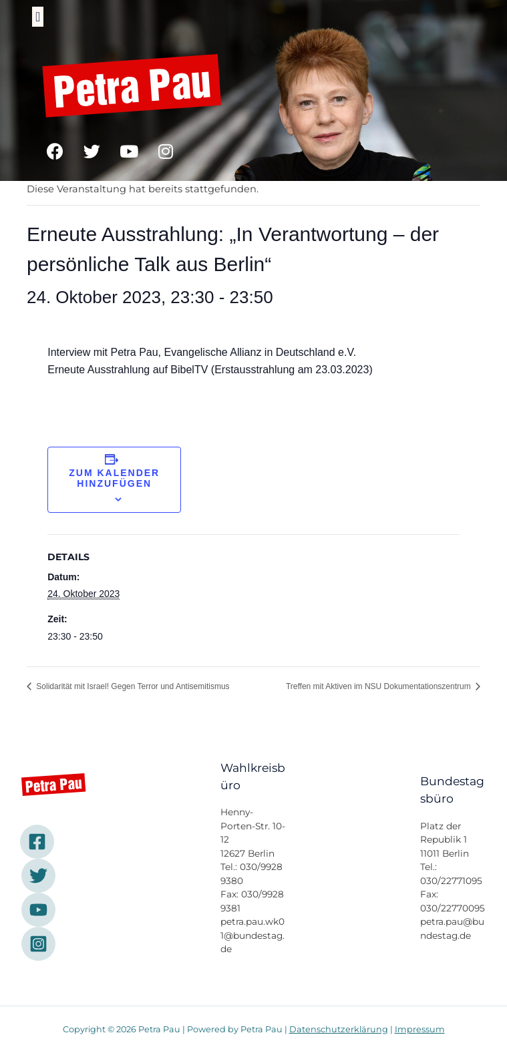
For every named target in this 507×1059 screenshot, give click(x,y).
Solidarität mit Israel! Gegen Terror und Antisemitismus (132, 686)
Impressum (420, 1029)
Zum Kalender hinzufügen (114, 478)
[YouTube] (38, 910)
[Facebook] (37, 842)
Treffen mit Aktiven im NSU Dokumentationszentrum (379, 686)
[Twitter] (38, 876)
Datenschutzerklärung (338, 1029)
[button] (37, 17)
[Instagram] (38, 944)
